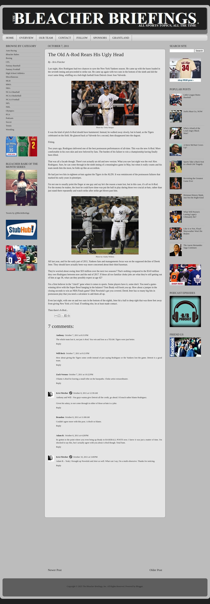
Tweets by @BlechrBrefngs (17, 213)
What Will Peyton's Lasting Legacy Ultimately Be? (191, 214)
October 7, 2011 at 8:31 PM (76, 335)
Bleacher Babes (12, 54)
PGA (8, 114)
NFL (8, 103)
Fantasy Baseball (13, 66)
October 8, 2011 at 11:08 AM (77, 417)
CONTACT (64, 37)
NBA (8, 88)
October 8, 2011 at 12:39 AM (85, 393)
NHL (8, 107)
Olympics (10, 111)
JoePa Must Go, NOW (192, 111)
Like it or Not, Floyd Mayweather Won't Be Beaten (192, 231)
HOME (10, 37)
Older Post (156, 570)
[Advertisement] (105, 543)
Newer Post (55, 570)
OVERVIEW (26, 37)
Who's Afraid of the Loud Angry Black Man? (191, 130)
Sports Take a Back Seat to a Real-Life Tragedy (193, 163)
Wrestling (10, 129)
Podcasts (9, 118)
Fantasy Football (13, 69)
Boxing (9, 58)
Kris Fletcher (62, 393)
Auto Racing (11, 50)
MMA (8, 84)
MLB (8, 81)
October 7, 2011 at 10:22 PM (81, 374)
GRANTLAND (120, 37)
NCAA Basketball (13, 96)
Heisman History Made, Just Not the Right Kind (193, 196)
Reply (58, 344)
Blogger (139, 586)
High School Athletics (15, 73)
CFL (8, 62)
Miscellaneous (12, 77)
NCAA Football (12, 99)
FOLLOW (82, 37)
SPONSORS (100, 37)
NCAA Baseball (13, 92)
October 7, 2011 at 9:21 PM (77, 353)
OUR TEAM (46, 37)
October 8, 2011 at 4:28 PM (77, 435)
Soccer (9, 122)
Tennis (8, 126)
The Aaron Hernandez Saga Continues (192, 246)
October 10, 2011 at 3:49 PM (85, 457)
